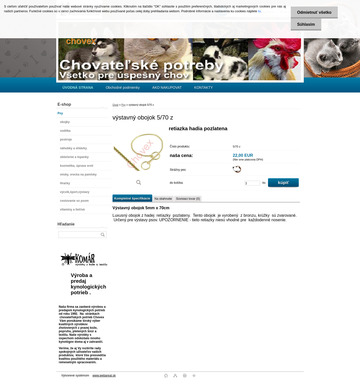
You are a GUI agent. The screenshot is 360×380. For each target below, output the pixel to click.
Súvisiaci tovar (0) (188, 198)
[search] (102, 235)
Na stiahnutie (163, 198)
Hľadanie (66, 224)
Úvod (115, 105)
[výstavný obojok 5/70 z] (139, 157)
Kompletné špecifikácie (132, 198)
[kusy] (252, 183)
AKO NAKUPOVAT (167, 88)
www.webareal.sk (104, 375)
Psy (123, 105)
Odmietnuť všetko (314, 12)
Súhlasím (306, 24)
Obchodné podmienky (123, 88)
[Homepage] (78, 87)
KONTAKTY (203, 88)
